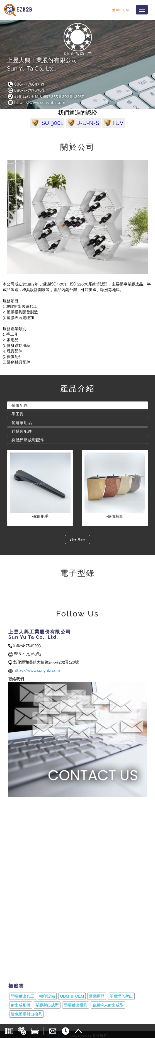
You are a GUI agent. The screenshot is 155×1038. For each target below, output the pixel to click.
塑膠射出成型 (47, 1005)
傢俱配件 (19, 405)
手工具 (17, 414)
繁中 (116, 10)
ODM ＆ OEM (72, 996)
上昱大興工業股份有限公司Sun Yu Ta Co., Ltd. (42, 64)
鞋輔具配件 (21, 431)
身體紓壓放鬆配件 (27, 440)
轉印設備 (47, 996)
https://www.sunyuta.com (36, 102)
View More (77, 539)
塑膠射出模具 (75, 1005)
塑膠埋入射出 (121, 996)
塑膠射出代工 (22, 996)
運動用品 (97, 996)
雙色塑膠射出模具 (26, 1014)
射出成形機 (20, 1005)
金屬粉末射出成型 (107, 1005)
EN (126, 10)
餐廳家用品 (21, 422)
